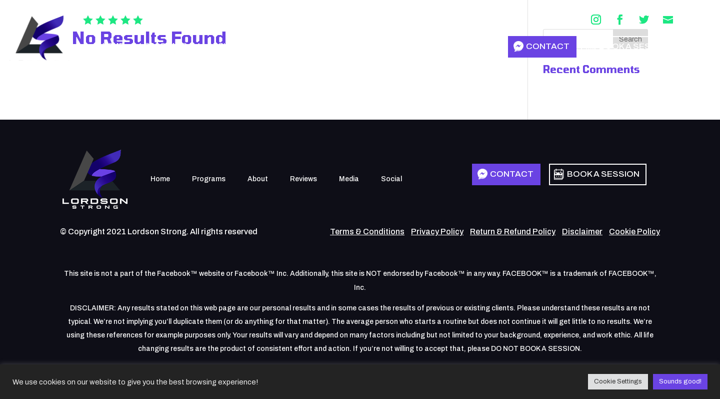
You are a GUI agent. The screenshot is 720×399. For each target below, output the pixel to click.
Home (113, 46)
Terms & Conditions (367, 231)
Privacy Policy (437, 231)
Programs (165, 46)
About (221, 46)
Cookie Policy (634, 231)
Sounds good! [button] (680, 381)
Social (363, 46)
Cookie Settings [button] (618, 381)
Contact (548, 46)
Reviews (270, 46)
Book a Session (635, 46)
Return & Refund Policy (513, 231)
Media (318, 46)
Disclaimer (582, 231)
